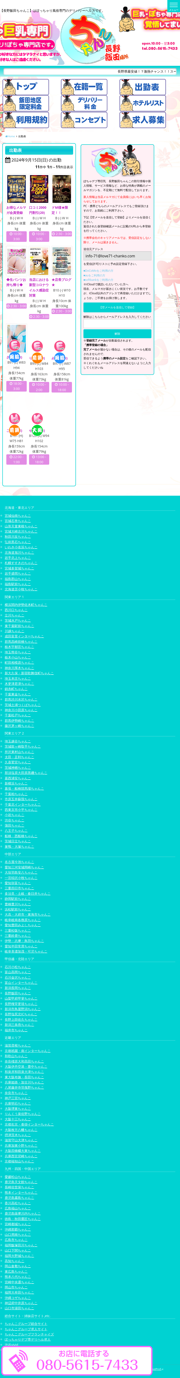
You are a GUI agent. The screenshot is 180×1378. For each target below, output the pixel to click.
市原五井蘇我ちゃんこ (21, 799)
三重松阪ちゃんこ (18, 930)
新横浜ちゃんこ (16, 783)
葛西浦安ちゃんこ (18, 778)
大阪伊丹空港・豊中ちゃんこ (26, 1066)
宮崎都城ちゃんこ (18, 1224)
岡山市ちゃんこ (16, 1287)
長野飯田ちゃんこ (18, 993)
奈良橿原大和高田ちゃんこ (24, 1061)
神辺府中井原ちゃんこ (21, 1303)
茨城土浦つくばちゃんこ (23, 705)
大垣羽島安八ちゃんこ (21, 872)
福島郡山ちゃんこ (18, 579)
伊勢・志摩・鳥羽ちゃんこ (24, 941)
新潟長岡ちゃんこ (18, 988)
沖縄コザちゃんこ (18, 1298)
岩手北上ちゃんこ (18, 557)
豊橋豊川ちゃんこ (18, 904)
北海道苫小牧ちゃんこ (21, 589)
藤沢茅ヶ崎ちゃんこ (19, 725)
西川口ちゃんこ (16, 610)
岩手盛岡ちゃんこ (18, 573)
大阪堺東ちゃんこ (18, 1108)
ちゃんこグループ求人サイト (26, 1329)
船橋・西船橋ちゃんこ (21, 836)
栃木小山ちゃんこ (18, 657)
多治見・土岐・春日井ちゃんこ (28, 893)
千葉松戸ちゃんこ (18, 715)
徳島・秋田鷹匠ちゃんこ (23, 1219)
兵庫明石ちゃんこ (18, 1103)
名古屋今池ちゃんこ (19, 862)
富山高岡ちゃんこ (18, 972)
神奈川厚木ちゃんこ (19, 668)
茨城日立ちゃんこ (18, 841)
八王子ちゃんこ (16, 830)
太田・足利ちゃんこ (19, 757)
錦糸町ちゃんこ (16, 689)
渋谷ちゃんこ (14, 820)
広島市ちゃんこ (16, 1240)
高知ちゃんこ (14, 1261)
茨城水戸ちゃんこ (18, 620)
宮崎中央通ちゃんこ (19, 1282)
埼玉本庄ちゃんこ (18, 678)
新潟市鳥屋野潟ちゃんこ (23, 1009)
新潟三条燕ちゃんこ (19, 1024)
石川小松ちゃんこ (18, 967)
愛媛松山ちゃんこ (18, 1176)
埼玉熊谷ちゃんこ (18, 652)
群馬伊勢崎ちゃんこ (19, 720)
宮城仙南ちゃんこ (18, 515)
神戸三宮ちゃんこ (18, 1098)
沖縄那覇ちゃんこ (18, 1229)
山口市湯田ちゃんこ (19, 1308)
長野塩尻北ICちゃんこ (21, 1014)
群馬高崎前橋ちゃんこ (21, 641)
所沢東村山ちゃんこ (19, 752)
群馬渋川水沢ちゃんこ (21, 699)
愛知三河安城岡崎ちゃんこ (24, 867)
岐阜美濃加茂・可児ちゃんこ (26, 951)
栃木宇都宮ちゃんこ (19, 646)
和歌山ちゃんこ (16, 1056)
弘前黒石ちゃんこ (18, 542)
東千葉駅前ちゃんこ (19, 626)
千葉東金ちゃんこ (18, 694)
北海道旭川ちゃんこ (19, 552)
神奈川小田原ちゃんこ (21, 710)
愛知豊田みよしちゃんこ (23, 925)
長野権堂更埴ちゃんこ (21, 1003)
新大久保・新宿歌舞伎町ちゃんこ (29, 673)
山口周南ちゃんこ (18, 1234)
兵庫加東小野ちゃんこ (21, 1145)
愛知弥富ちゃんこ (18, 883)
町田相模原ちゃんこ (19, 662)
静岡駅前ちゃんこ (18, 898)
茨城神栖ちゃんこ (18, 767)
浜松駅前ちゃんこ (18, 909)
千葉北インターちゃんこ (23, 804)
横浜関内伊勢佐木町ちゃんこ (26, 604)
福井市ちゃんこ (16, 1030)
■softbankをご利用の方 (98, 280)
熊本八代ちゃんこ (18, 1276)
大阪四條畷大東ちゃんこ (23, 1150)
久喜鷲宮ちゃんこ (18, 762)
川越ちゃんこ (14, 631)
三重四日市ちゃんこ (19, 888)
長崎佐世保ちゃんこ (19, 1187)
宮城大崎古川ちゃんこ (21, 531)
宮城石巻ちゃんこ (18, 520)
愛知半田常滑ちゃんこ (21, 946)
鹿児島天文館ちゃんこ (21, 1182)
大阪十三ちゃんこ (18, 1119)
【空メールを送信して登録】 (117, 307)
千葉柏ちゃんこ (16, 794)
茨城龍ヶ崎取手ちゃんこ (23, 746)
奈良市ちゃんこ (16, 1093)
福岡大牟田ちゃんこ (19, 1292)
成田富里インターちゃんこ (24, 636)
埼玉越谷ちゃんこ (18, 741)
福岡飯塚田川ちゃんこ (21, 1245)
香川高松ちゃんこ (18, 1203)
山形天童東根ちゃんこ (21, 526)
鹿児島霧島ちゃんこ (19, 1198)
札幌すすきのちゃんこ (21, 563)
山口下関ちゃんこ (18, 1250)
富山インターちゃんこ (21, 982)
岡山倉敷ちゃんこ (18, 1266)
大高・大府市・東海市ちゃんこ (28, 914)
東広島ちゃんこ (16, 1271)
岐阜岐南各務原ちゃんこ (23, 920)
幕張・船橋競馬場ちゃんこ (24, 788)
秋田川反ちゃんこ (18, 536)
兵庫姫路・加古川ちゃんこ (24, 1082)
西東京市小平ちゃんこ (21, 809)
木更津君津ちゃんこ (19, 683)
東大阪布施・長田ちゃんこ (24, 1077)
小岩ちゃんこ (14, 815)
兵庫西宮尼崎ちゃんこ (21, 1156)
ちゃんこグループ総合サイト (26, 1323)
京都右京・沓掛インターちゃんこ (29, 1124)
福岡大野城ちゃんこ (19, 1255)
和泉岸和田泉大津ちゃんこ (24, 1072)
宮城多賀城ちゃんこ (19, 568)
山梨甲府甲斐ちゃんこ (21, 998)
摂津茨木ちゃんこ (18, 1135)
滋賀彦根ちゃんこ (18, 1045)
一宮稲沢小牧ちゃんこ (21, 877)
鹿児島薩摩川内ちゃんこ (23, 1213)
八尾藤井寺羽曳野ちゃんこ (24, 1087)
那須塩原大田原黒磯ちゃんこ (26, 772)
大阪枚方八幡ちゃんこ (21, 1129)
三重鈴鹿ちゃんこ (18, 935)
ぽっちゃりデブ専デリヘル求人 (28, 1339)
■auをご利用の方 (94, 275)
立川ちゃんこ (14, 615)
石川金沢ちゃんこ (18, 977)
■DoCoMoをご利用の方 (98, 271)
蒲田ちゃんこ (14, 825)
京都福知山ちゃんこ (19, 1161)
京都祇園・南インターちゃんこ (28, 1050)
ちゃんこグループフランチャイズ (29, 1334)
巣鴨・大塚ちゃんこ (19, 846)
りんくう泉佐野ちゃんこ (23, 1114)
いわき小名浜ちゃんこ (21, 547)
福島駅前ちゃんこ (18, 584)
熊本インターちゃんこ (21, 1192)
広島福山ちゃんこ (18, 1208)
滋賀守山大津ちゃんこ (21, 1140)
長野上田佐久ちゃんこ (21, 1019)
